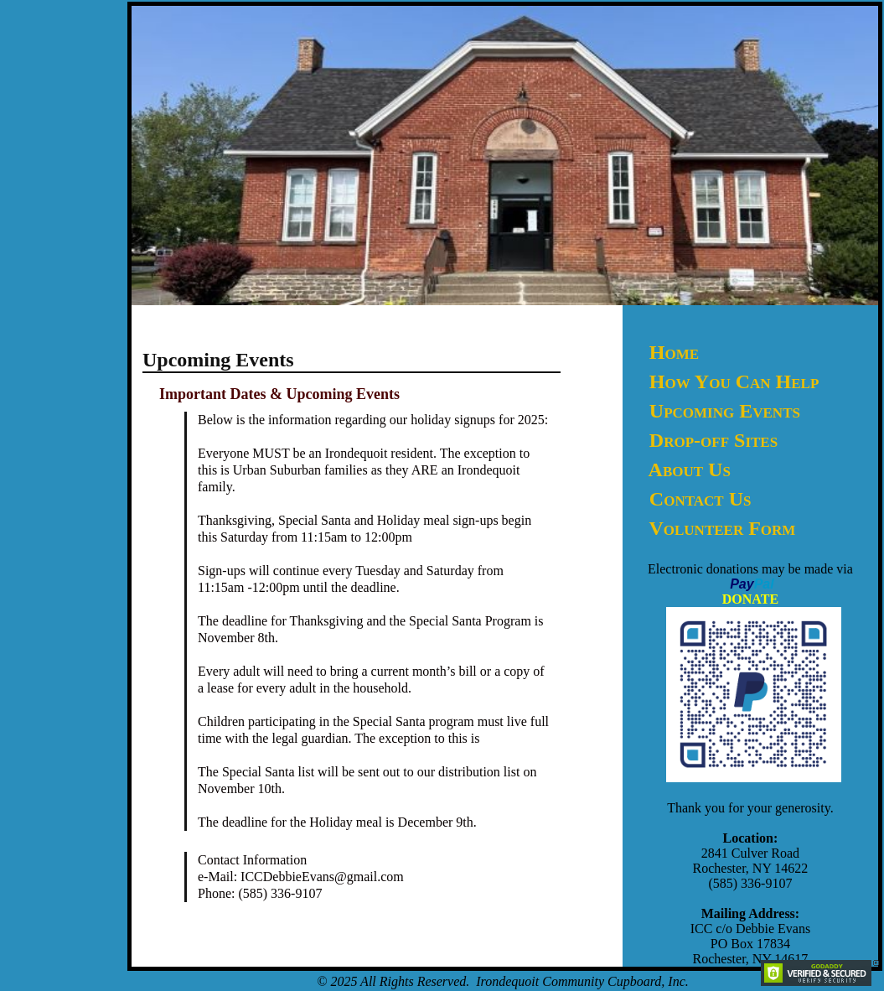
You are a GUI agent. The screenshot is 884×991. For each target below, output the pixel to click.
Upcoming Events (724, 411)
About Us (690, 469)
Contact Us (700, 499)
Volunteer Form (722, 528)
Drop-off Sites (713, 440)
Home (674, 352)
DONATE (750, 599)
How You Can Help (734, 381)
